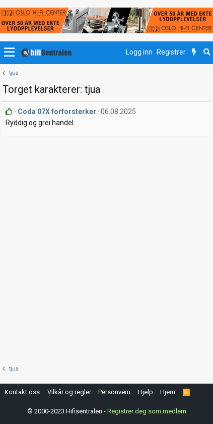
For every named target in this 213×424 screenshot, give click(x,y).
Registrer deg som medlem (146, 411)
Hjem (167, 392)
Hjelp (145, 392)
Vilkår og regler (69, 392)
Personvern (114, 392)
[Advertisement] (106, 248)
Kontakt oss (22, 392)
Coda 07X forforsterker (57, 112)
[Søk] (206, 52)
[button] (9, 52)
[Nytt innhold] (194, 52)
